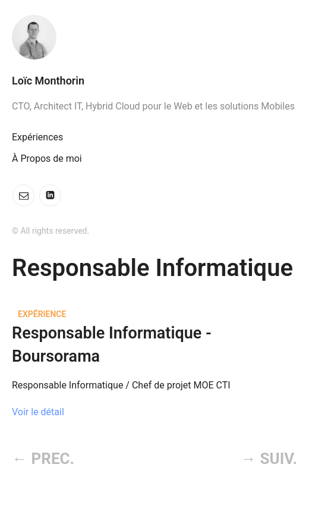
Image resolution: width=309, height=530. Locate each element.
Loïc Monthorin (48, 80)
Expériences (37, 137)
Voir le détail (38, 412)
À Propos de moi (47, 158)
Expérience (42, 314)
